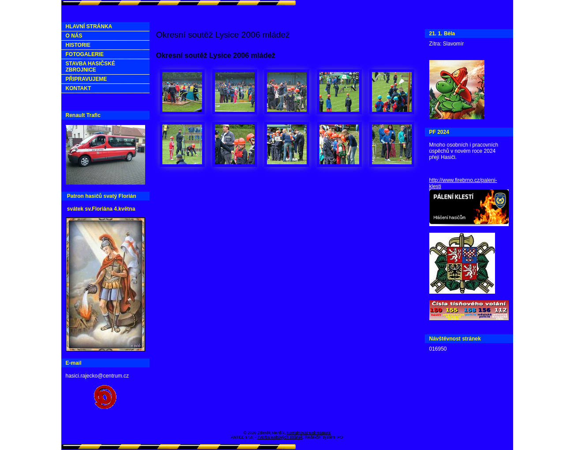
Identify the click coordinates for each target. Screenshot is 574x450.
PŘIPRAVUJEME (86, 79)
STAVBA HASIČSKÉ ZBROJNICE (90, 67)
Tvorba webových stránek (280, 437)
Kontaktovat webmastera (308, 433)
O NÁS (74, 36)
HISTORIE (78, 45)
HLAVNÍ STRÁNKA (89, 26)
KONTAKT (78, 88)
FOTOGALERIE (85, 54)
